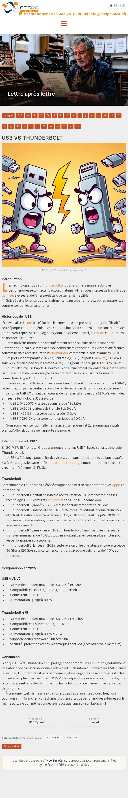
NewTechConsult (58, 760)
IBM (111, 333)
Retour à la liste (11, 746)
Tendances (73, 737)
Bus (29, 323)
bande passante (66, 463)
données (8, 295)
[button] (64, 23)
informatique (59, 353)
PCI (27, 500)
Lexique (8, 115)
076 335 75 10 (64, 14)
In (77, 126)
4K (81, 520)
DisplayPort (54, 500)
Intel (58, 328)
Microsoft (97, 333)
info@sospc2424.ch (107, 14)
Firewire (99, 358)
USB (33, 525)
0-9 (20, 115)
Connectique (52, 737)
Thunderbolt (50, 285)
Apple (116, 485)
